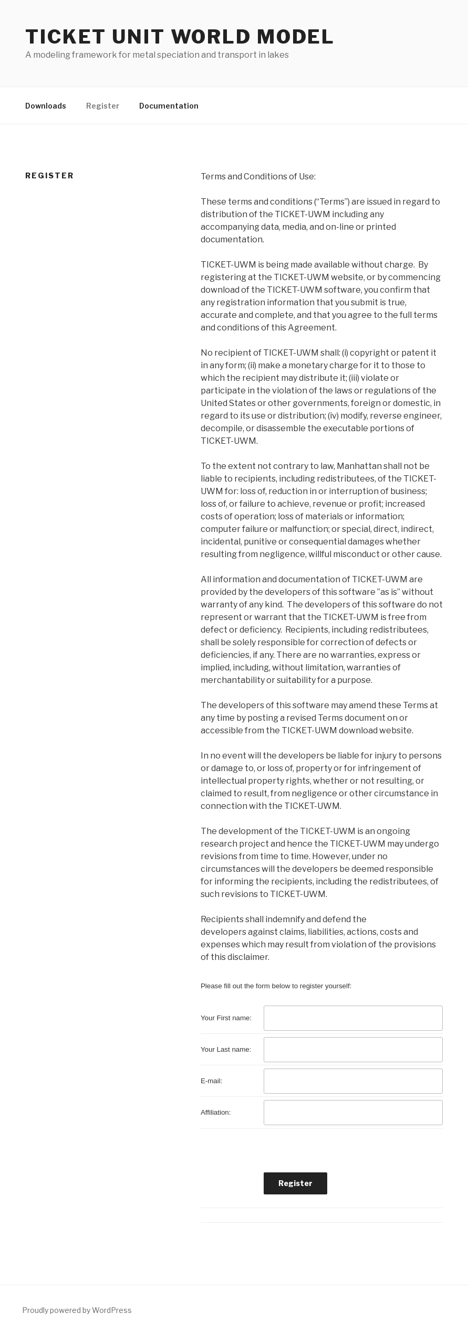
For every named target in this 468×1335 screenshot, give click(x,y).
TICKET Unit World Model (180, 36)
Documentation (169, 105)
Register (102, 105)
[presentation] (343, 1151)
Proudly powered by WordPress (77, 1310)
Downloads (45, 105)
